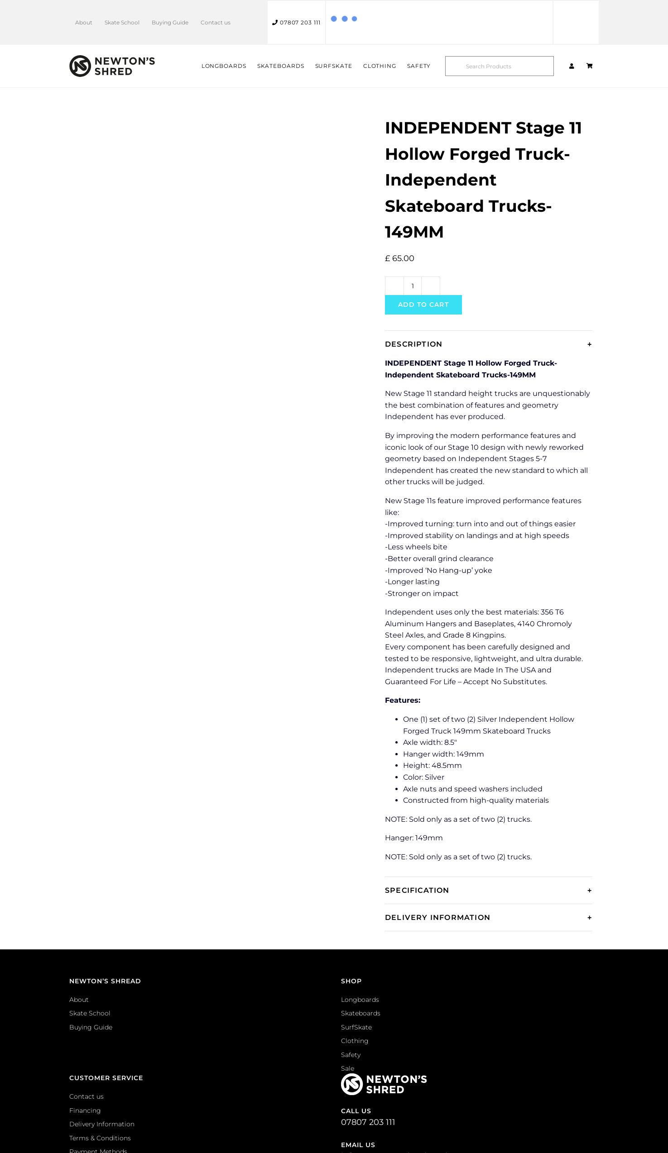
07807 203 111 (296, 22)
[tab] (488, 343)
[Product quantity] (413, 286)
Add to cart (423, 304)
